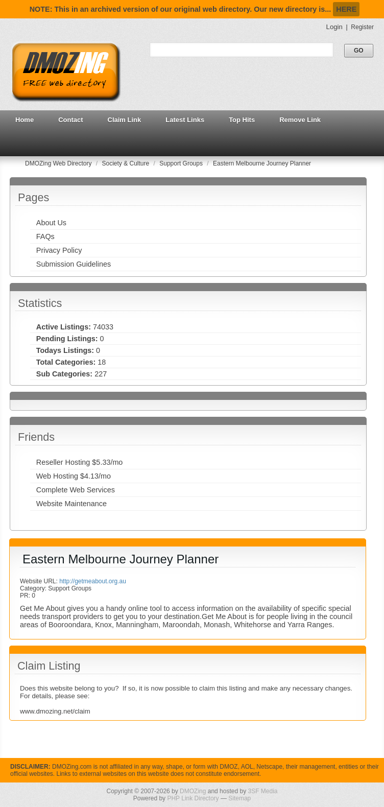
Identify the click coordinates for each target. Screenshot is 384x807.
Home (24, 120)
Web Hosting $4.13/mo (73, 476)
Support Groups (181, 163)
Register (362, 27)
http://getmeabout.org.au (92, 581)
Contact (70, 120)
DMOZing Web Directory (59, 163)
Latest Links (184, 120)
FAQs (45, 236)
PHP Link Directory (193, 798)
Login (334, 27)
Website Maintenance (71, 504)
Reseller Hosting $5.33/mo (79, 462)
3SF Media (262, 791)
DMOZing (193, 791)
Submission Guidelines (73, 264)
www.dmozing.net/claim (55, 711)
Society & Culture (126, 163)
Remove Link (300, 120)
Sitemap (239, 798)
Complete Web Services (75, 490)
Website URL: (39, 581)
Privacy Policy (59, 250)
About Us (51, 223)
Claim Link (124, 120)
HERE (346, 9)
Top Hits (242, 120)
